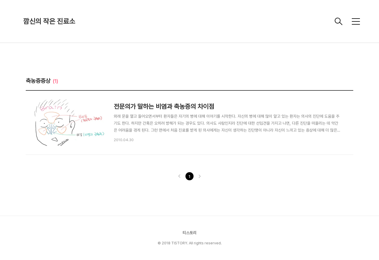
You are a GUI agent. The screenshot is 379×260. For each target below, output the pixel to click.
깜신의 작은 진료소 (49, 21)
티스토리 (189, 232)
